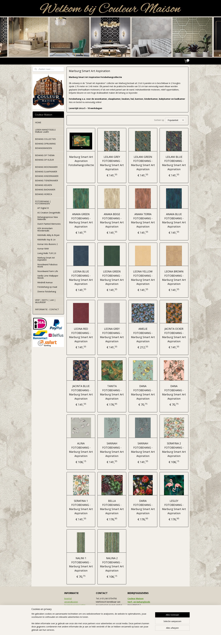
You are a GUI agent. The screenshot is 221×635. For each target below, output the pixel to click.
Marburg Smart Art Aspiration (46, 258)
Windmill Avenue (45, 282)
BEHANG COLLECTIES (45, 139)
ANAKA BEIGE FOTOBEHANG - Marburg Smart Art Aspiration (112, 220)
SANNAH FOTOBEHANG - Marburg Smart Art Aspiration (112, 449)
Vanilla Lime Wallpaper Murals (47, 276)
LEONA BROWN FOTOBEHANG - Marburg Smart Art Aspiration (174, 278)
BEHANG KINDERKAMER (46, 176)
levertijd (68, 598)
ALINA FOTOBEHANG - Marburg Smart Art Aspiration (81, 449)
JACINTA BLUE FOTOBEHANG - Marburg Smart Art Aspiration (81, 392)
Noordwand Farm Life (47, 271)
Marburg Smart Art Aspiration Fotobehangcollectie (81, 161)
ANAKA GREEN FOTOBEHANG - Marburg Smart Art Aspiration (81, 220)
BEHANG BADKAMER (45, 189)
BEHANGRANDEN (43, 148)
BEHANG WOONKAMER (46, 167)
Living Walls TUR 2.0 (46, 253)
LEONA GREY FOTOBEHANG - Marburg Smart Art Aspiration (112, 335)
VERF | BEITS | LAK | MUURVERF (45, 301)
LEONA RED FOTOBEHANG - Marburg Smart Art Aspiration (81, 335)
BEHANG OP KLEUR (44, 159)
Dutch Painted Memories (49, 223)
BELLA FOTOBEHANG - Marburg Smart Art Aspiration (112, 507)
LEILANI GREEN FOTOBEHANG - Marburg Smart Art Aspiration (143, 163)
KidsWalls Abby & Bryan (48, 235)
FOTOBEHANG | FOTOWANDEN (43, 202)
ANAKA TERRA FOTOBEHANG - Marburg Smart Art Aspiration (143, 220)
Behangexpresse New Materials (47, 218)
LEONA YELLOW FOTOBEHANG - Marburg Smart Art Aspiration (143, 278)
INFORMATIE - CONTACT (47, 309)
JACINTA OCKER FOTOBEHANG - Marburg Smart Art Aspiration (174, 335)
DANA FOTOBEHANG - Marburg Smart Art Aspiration (143, 392)
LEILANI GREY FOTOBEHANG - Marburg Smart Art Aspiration (112, 163)
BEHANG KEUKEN (43, 185)
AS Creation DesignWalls (48, 212)
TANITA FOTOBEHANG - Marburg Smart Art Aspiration (112, 392)
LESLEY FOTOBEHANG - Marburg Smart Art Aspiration (174, 507)
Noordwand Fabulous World (47, 265)
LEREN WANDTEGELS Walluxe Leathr (45, 130)
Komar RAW (43, 248)
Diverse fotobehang (46, 291)
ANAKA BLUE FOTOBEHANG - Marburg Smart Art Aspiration (174, 220)
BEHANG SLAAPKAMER (46, 171)
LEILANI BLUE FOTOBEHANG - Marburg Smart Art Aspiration (174, 163)
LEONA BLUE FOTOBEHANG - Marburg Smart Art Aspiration (81, 278)
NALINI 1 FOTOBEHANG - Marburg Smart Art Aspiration (81, 564)
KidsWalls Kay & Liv (46, 239)
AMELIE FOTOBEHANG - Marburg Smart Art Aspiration (143, 335)
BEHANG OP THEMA (44, 155)
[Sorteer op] (175, 120)
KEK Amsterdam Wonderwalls (45, 229)
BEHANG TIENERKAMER (46, 180)
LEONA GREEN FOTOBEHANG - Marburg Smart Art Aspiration (112, 278)
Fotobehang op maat (47, 287)
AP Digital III (43, 208)
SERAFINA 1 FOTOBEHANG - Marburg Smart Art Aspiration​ (81, 507)
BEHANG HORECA (43, 194)
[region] (91, 623)
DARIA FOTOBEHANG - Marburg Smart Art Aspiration (143, 507)
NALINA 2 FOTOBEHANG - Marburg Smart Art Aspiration (112, 564)
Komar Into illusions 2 (47, 244)
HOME (38, 122)
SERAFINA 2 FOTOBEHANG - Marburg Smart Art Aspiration (174, 449)
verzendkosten (71, 601)
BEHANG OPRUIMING (45, 143)
